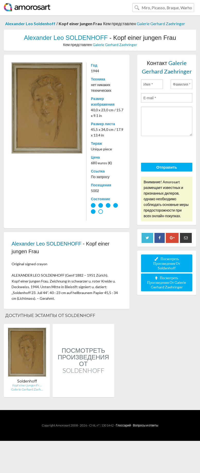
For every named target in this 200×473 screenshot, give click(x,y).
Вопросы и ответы (145, 425)
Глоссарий (123, 425)
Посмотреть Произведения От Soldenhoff (166, 263)
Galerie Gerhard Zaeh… (27, 389)
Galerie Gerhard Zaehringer (161, 23)
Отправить (166, 167)
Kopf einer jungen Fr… (26, 385)
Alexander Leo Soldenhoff (30, 23)
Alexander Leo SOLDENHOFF (66, 37)
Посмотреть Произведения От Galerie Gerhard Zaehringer (166, 282)
